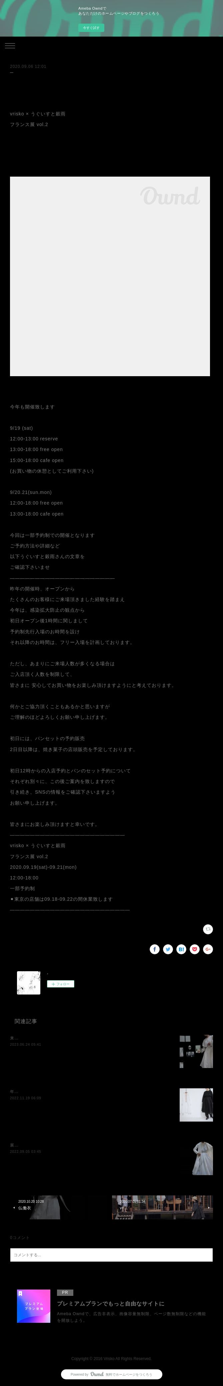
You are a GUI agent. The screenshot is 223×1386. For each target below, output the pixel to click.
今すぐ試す (91, 28)
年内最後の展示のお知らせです (40, 1091)
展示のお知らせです (29, 1145)
